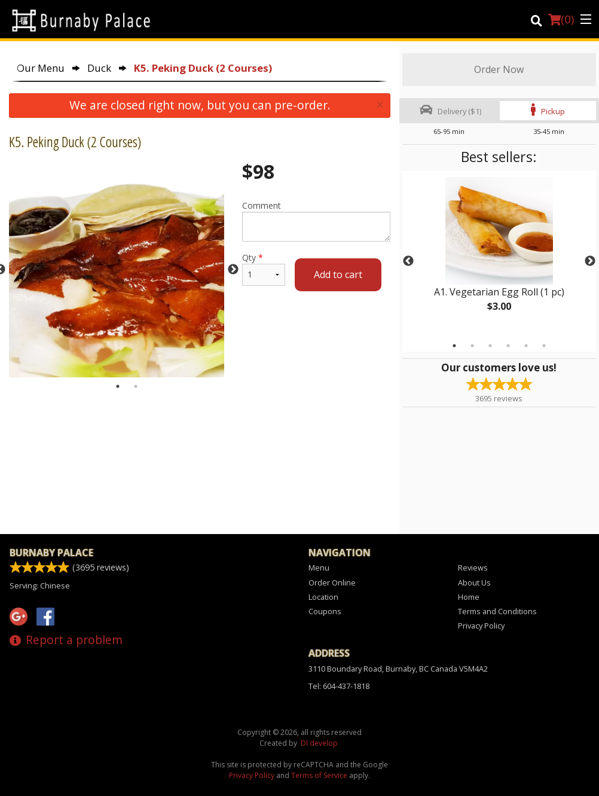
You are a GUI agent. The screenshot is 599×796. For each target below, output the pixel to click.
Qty (263, 269)
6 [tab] (544, 346)
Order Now (499, 69)
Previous (408, 261)
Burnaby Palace (51, 552)
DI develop (319, 743)
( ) (561, 19)
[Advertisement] (199, 434)
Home (468, 596)
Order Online (332, 582)
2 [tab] (472, 346)
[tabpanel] (499, 254)
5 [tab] (526, 346)
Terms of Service (319, 775)
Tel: (338, 686)
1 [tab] (454, 346)
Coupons (324, 611)
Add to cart (338, 274)
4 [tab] (508, 346)
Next (590, 261)
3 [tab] (490, 346)
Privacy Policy (481, 625)
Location (323, 596)
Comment (316, 221)
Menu (318, 567)
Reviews (473, 567)
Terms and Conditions (497, 611)
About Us (474, 582)
